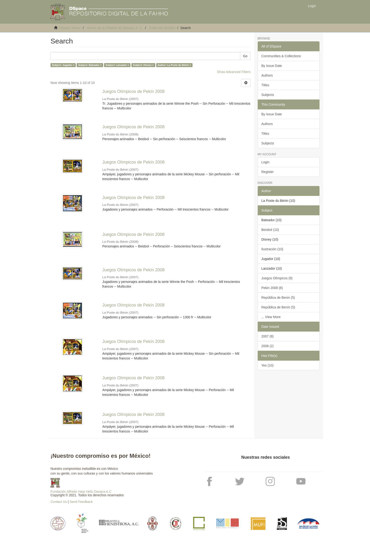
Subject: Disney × (143, 65)
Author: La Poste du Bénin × (174, 65)
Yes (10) (267, 365)
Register (267, 172)
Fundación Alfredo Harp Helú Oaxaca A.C (80, 491)
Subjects (267, 95)
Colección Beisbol (162, 28)
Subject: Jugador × (63, 65)
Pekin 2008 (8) (272, 288)
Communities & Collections (281, 56)
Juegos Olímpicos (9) (277, 278)
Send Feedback (81, 502)
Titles (265, 85)
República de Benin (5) (278, 297)
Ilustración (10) (272, 249)
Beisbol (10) (270, 230)
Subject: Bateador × (90, 65)
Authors (267, 75)
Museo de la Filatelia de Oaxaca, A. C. (115, 28)
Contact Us (58, 502)
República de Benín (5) (278, 307)
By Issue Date (271, 66)
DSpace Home (70, 28)
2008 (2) (267, 346)
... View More (271, 317)
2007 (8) (267, 336)
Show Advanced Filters (233, 72)
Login (265, 162)
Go (245, 56)
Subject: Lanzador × (117, 65)
